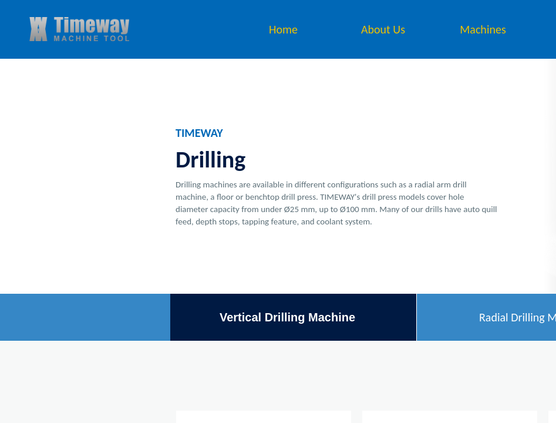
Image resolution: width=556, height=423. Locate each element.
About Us (383, 29)
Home (283, 29)
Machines (483, 29)
